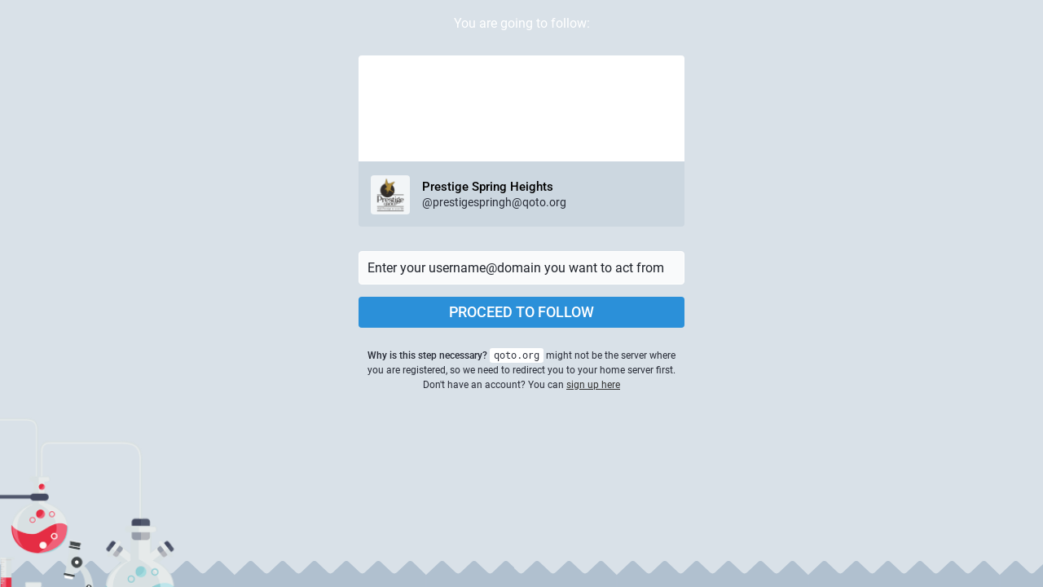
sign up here (593, 385)
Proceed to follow (521, 311)
